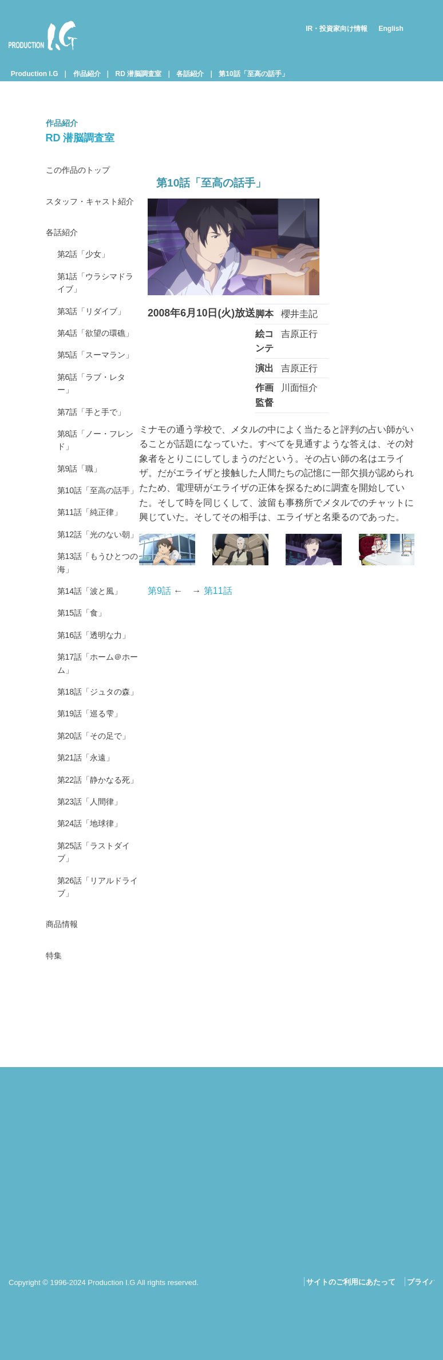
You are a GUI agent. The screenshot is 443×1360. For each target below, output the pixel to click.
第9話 (159, 591)
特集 (55, 1156)
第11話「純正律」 (94, 601)
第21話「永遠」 (89, 927)
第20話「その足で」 (89, 895)
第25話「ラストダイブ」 (94, 1044)
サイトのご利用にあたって (350, 1282)
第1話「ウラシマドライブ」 (96, 306)
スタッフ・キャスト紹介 (91, 211)
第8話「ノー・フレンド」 (96, 507)
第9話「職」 (82, 539)
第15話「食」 (85, 726)
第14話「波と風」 (94, 702)
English (390, 29)
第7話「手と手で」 (96, 477)
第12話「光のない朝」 (94, 632)
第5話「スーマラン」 (91, 407)
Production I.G (43, 35)
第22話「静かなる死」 (94, 958)
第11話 (218, 591)
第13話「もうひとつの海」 (94, 671)
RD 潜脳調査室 (139, 74)
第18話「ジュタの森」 (94, 834)
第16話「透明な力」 (89, 756)
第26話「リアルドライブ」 (94, 1082)
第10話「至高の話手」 (253, 74)
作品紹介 (87, 74)
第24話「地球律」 (94, 1013)
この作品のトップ (82, 171)
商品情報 (64, 1123)
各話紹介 (190, 74)
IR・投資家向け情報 (336, 29)
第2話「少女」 (87, 275)
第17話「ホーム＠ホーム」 (94, 795)
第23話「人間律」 (94, 989)
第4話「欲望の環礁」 (91, 368)
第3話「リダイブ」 (96, 337)
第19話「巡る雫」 (94, 865)
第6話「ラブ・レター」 (96, 445)
